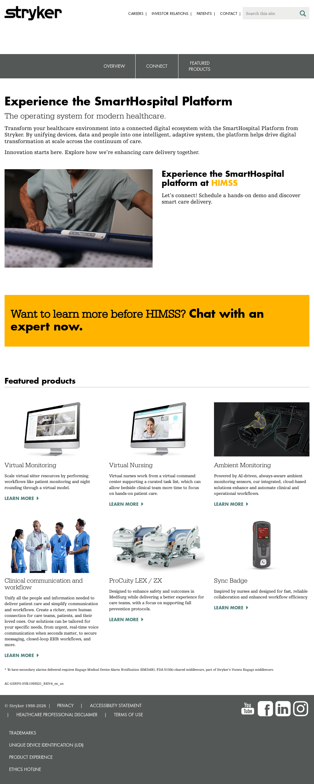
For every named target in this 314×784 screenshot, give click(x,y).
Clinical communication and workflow (44, 584)
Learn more (19, 498)
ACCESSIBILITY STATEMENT (116, 705)
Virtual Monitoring (30, 465)
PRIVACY (65, 705)
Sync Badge (230, 580)
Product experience (31, 757)
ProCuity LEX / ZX (135, 580)
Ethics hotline (25, 769)
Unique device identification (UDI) (46, 745)
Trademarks (22, 733)
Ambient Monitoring (242, 465)
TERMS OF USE (128, 714)
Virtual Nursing (131, 465)
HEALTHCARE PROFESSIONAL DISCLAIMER (57, 714)
